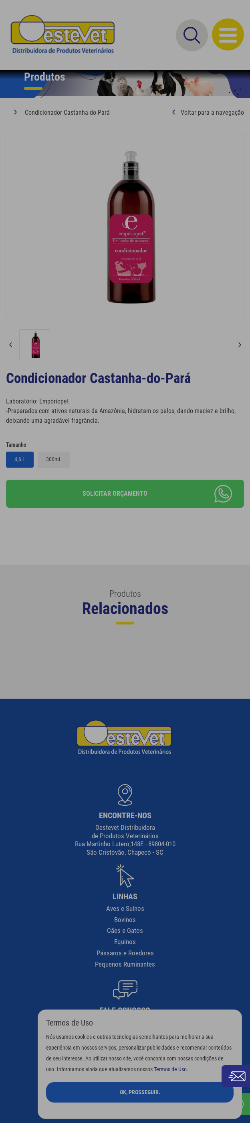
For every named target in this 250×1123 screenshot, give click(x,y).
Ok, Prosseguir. (140, 1092)
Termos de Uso (170, 1069)
